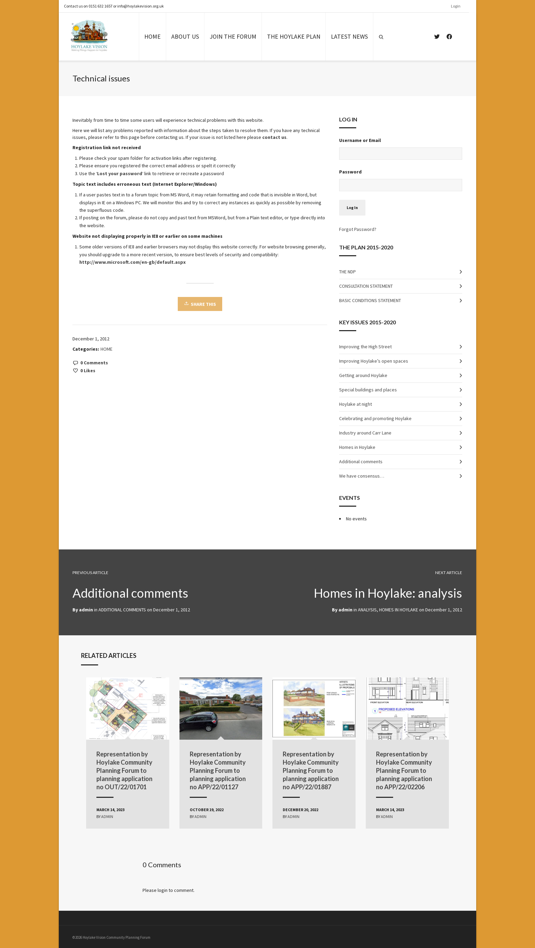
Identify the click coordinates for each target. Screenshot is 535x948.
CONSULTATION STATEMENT (366, 286)
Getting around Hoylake (363, 375)
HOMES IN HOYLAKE (398, 610)
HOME (107, 349)
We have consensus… (362, 476)
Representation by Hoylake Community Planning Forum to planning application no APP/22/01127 (219, 769)
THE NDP (347, 272)
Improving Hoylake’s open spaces (374, 361)
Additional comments (361, 461)
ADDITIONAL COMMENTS (122, 610)
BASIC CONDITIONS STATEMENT (370, 300)
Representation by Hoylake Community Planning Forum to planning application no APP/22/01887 (311, 769)
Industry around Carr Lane (365, 433)
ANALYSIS (367, 610)
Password (350, 172)
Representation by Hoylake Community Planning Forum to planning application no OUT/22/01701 (128, 769)
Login (459, 6)
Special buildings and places (368, 390)
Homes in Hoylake (357, 447)
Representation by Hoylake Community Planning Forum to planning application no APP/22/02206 (402, 769)
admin (346, 610)
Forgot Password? (358, 229)
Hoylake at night (355, 404)
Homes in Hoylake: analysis (386, 592)
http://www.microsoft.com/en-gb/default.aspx (133, 262)
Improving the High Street (365, 346)
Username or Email (360, 140)
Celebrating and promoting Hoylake (375, 418)
